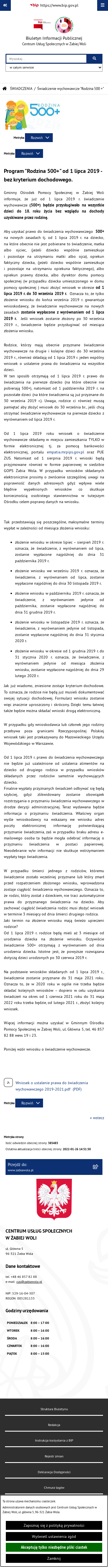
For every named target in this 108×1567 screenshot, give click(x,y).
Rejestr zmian (54, 1456)
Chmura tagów (54, 1487)
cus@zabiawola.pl (29, 1282)
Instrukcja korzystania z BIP (54, 1440)
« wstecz (97, 1117)
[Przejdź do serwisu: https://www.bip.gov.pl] (54, 5)
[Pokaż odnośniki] (5, 5)
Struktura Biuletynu (54, 1409)
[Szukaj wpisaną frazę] (94, 59)
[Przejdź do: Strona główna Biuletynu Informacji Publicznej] (4, 88)
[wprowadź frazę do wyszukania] (46, 59)
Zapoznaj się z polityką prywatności (54, 1525)
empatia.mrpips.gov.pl (65, 452)
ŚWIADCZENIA (21, 88)
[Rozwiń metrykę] (39, 137)
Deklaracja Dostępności (54, 1472)
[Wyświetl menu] (102, 5)
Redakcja (54, 1425)
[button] (33, 128)
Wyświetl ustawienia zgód (54, 1536)
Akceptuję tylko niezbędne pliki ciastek (54, 1547)
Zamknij (54, 1558)
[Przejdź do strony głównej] (54, 32)
